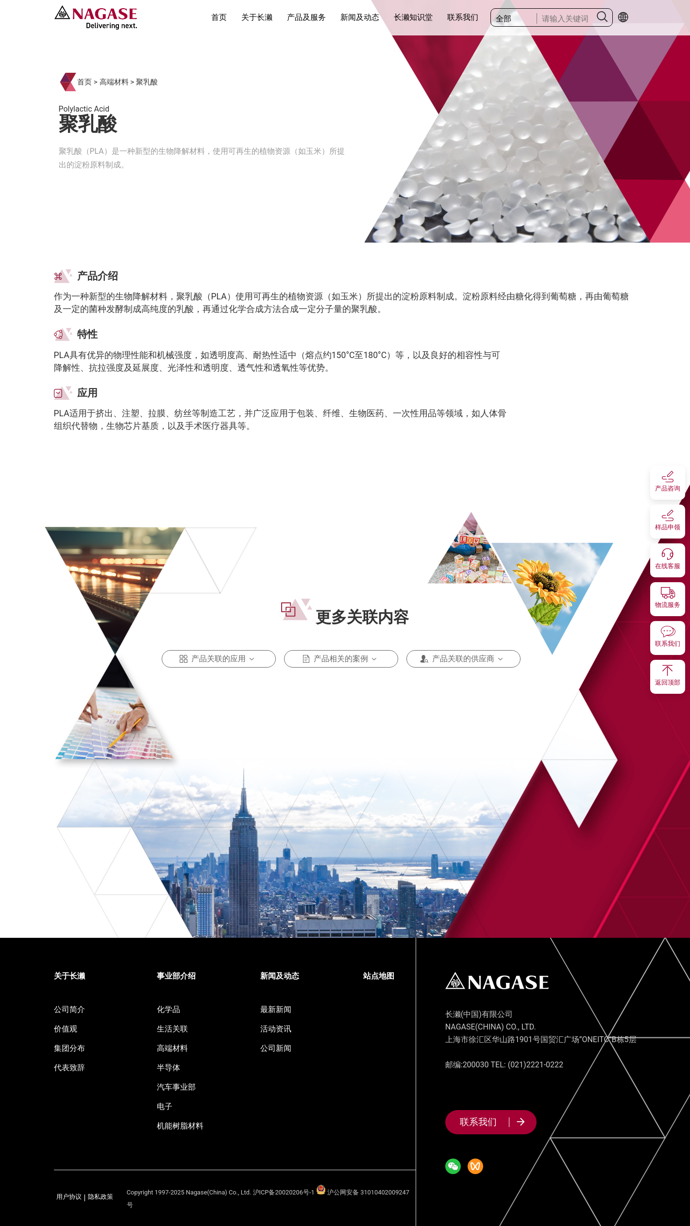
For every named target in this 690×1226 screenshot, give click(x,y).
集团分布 (69, 1048)
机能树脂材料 (180, 1125)
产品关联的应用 (218, 659)
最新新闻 (275, 1009)
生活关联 (172, 1028)
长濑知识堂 (413, 17)
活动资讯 (275, 1028)
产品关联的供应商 (463, 659)
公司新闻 (275, 1048)
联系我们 (462, 17)
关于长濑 (256, 17)
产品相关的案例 (341, 659)
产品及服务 (306, 17)
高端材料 (114, 82)
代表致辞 (69, 1067)
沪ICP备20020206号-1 (284, 1192)
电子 (164, 1106)
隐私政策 (100, 1197)
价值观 (65, 1028)
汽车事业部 (176, 1087)
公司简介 (69, 1009)
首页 (219, 17)
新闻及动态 (359, 17)
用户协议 (69, 1197)
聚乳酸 (147, 82)
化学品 (168, 1009)
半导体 (168, 1067)
